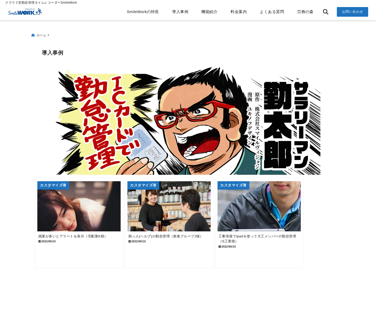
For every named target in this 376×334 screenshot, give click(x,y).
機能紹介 (209, 11)
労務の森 (305, 11)
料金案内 (239, 11)
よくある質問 (272, 11)
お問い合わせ (352, 12)
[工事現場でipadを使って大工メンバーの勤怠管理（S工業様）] (289, 208)
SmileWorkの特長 (143, 11)
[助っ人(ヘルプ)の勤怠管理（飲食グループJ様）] (187, 208)
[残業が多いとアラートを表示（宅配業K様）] (85, 208)
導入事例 (180, 11)
